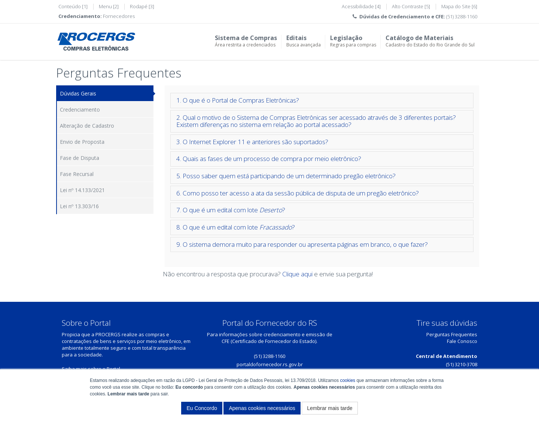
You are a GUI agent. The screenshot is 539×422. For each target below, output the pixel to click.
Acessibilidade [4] (361, 6)
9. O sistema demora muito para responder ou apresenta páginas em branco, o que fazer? (302, 244)
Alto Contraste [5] (411, 6)
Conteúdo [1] (73, 6)
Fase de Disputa (79, 157)
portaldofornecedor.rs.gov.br (270, 364)
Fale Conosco (462, 341)
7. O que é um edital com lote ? (230, 210)
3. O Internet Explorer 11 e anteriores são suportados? (252, 141)
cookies (347, 380)
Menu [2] (109, 6)
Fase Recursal (77, 173)
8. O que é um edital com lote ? (235, 227)
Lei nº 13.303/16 (79, 206)
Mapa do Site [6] (459, 6)
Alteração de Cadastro (87, 125)
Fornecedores (119, 16)
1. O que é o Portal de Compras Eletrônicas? (237, 100)
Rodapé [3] (142, 6)
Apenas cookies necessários (262, 408)
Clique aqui (297, 274)
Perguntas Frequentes (451, 334)
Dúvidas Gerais (78, 93)
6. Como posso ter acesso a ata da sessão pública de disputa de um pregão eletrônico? (297, 193)
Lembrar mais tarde (329, 408)
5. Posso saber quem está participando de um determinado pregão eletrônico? (286, 175)
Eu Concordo (201, 408)
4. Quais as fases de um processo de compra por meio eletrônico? (268, 158)
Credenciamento (80, 109)
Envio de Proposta (82, 141)
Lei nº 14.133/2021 (82, 190)
